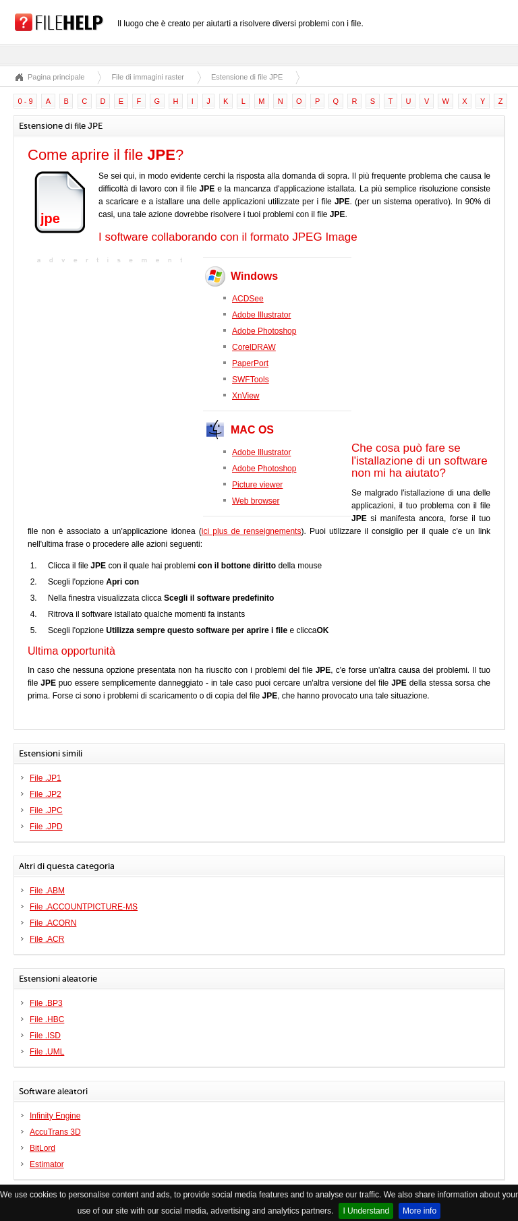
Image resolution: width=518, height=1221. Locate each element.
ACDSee (248, 298)
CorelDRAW (254, 347)
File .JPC (46, 810)
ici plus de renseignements (251, 531)
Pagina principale (56, 77)
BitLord (42, 1148)
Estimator (47, 1164)
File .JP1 (45, 778)
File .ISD (45, 1035)
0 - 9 (25, 101)
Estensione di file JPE (247, 77)
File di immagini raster (147, 77)
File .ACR (47, 939)
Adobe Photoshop (264, 331)
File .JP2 (45, 794)
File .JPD (46, 826)
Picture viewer (257, 484)
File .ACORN (53, 923)
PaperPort (250, 363)
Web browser (255, 501)
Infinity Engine (55, 1116)
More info (419, 1211)
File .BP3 (46, 1003)
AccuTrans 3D (55, 1132)
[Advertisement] (112, 351)
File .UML (47, 1051)
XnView (245, 395)
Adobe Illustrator (261, 315)
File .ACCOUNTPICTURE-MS (84, 907)
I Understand (366, 1211)
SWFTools (250, 379)
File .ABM (47, 890)
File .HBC (47, 1019)
